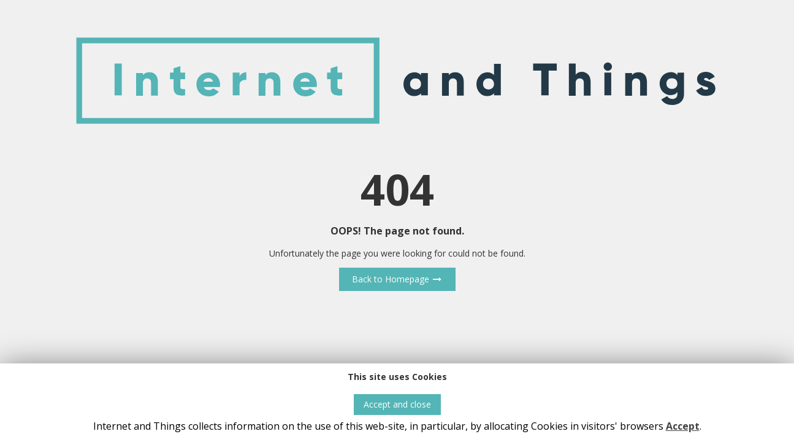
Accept (683, 426)
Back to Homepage (397, 279)
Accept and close (397, 404)
